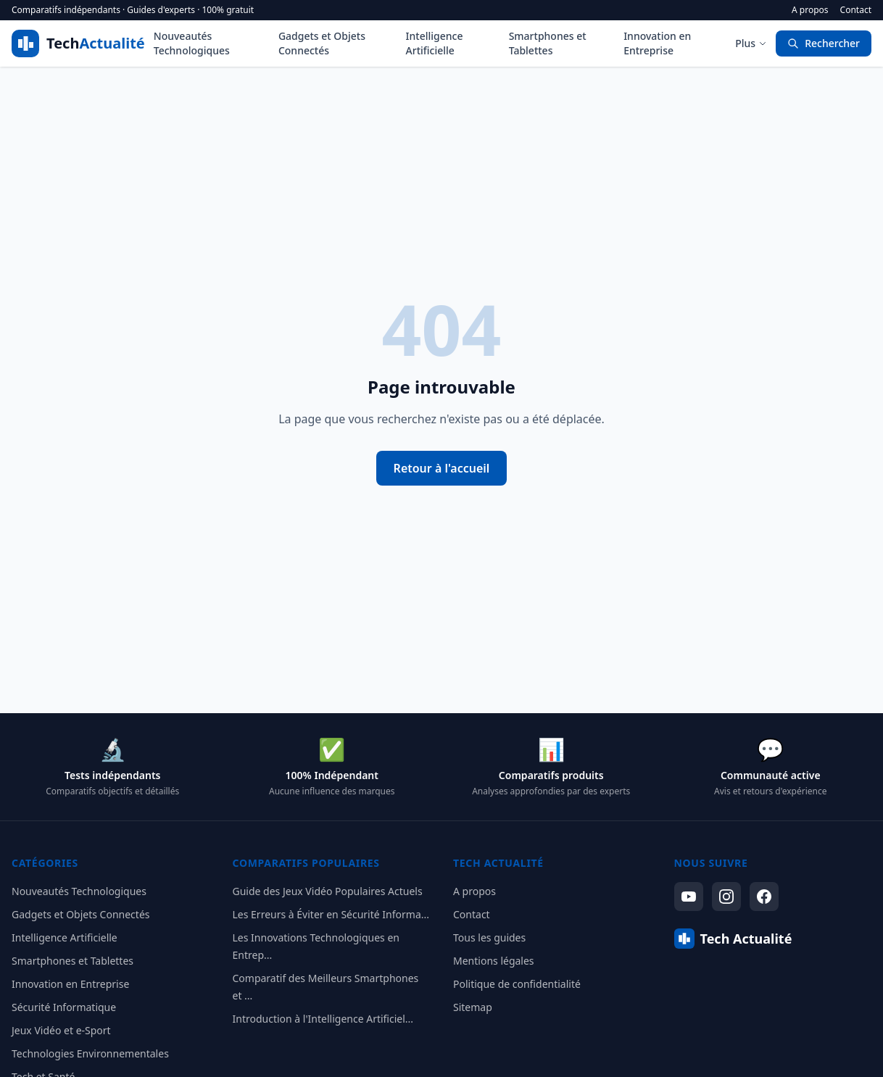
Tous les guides (489, 937)
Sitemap (472, 1007)
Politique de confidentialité (517, 984)
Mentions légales (493, 961)
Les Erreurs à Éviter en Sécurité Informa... (331, 914)
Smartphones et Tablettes (547, 43)
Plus (751, 43)
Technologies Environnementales (90, 1053)
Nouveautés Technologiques (192, 43)
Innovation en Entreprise (657, 43)
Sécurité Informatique (64, 1007)
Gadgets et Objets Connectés (321, 43)
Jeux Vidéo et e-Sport (61, 1030)
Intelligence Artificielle (434, 43)
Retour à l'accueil (442, 468)
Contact (855, 10)
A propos (810, 10)
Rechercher (823, 43)
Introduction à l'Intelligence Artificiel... (323, 1019)
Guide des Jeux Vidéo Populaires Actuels (328, 891)
